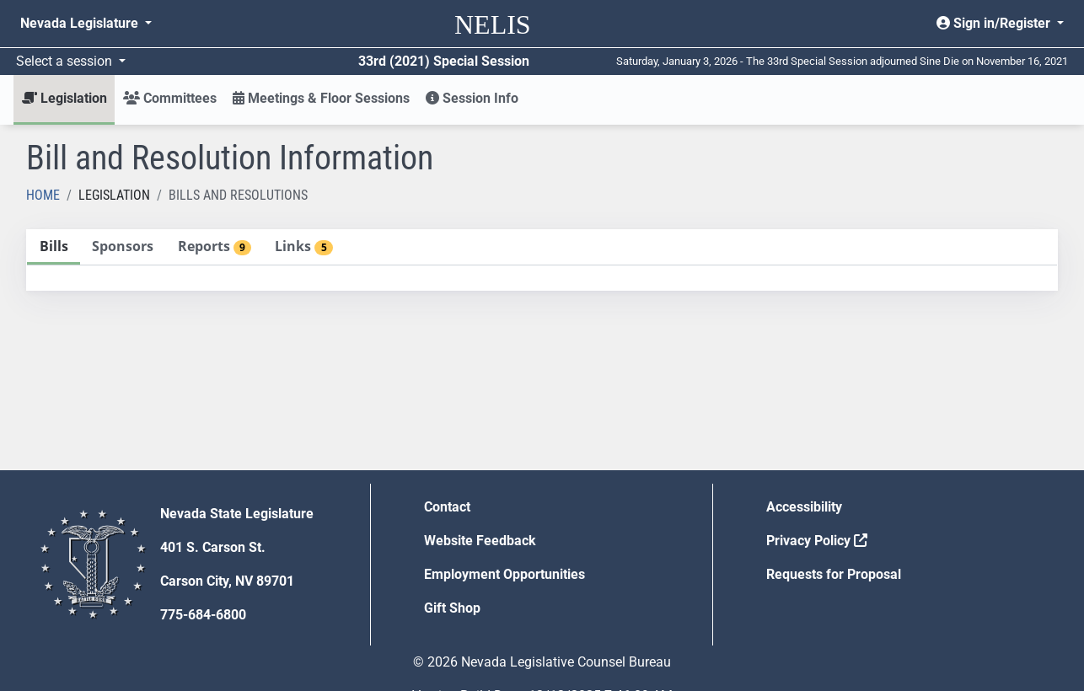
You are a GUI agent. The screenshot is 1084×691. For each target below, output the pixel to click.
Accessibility (804, 507)
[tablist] (542, 260)
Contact (447, 507)
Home (43, 195)
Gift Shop (452, 608)
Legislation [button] (64, 98)
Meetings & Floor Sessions (321, 98)
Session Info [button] (472, 98)
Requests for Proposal (833, 574)
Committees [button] (170, 98)
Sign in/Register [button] (995, 23)
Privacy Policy (816, 541)
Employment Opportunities (504, 574)
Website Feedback (480, 541)
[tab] (53, 247)
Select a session (65, 61)
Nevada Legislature (81, 23)
